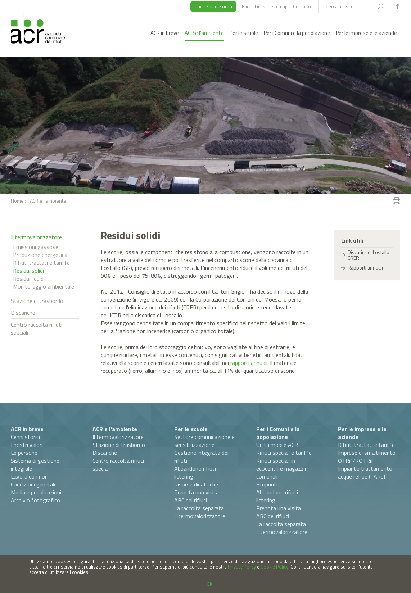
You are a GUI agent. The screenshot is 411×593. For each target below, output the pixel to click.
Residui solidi (28, 271)
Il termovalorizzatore (36, 237)
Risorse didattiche (196, 484)
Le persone (24, 453)
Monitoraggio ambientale (43, 286)
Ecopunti (266, 484)
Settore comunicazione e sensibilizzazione (204, 441)
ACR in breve (164, 33)
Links (260, 6)
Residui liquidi (29, 278)
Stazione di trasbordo (37, 300)
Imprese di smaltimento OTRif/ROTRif (367, 457)
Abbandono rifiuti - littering (197, 472)
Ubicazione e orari (213, 6)
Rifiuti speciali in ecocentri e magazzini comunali (282, 468)
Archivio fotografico (35, 500)
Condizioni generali (33, 484)
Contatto (302, 6)
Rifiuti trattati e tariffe (41, 263)
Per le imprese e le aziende (366, 33)
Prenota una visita (196, 492)
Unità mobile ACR (277, 445)
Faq (245, 6)
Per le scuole (244, 33)
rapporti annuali (248, 362)
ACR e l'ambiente (204, 33)
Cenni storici (25, 437)
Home (17, 200)
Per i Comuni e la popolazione (297, 33)
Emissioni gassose (35, 247)
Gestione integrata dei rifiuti (201, 457)
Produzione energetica (40, 255)
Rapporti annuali (365, 267)
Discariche (23, 312)
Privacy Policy (242, 566)
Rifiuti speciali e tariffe (284, 453)
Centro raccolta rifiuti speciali (36, 328)
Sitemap (279, 6)
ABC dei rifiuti (190, 500)
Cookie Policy (274, 566)
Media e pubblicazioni (36, 492)
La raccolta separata (199, 508)
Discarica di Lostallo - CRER (370, 255)
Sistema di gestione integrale (35, 464)
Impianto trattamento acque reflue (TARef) (365, 472)
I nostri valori (26, 445)
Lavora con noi (28, 476)
